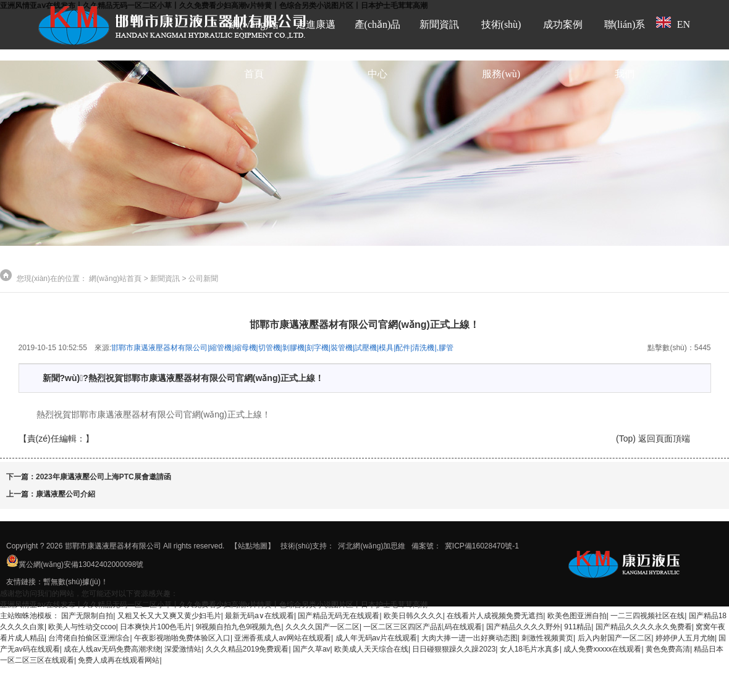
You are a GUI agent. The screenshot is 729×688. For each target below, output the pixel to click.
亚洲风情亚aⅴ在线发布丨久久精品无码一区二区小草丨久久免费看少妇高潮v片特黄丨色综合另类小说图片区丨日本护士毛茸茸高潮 (214, 604)
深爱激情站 (182, 649)
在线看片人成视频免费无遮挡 (495, 615)
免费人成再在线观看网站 (118, 660)
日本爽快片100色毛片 (156, 627)
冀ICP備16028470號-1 (482, 546)
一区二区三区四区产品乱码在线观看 (422, 627)
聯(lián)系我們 (625, 49)
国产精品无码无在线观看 (338, 615)
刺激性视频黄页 (547, 638)
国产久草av (312, 649)
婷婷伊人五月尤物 (685, 638)
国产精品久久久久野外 (523, 627)
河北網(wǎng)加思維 (371, 546)
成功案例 (563, 24)
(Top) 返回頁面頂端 (653, 438)
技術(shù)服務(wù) (501, 49)
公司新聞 (203, 278)
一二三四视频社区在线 (647, 615)
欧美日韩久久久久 (413, 615)
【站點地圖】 (252, 546)
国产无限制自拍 (87, 615)
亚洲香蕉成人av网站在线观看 (282, 638)
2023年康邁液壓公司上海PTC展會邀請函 (103, 476)
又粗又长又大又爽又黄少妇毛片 (169, 615)
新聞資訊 (439, 24)
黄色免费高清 (668, 649)
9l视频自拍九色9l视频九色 (239, 627)
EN (673, 23)
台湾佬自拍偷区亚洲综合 (89, 638)
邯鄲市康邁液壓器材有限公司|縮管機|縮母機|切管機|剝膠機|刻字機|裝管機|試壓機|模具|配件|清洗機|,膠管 (282, 347)
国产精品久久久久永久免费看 (644, 627)
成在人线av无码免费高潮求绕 (112, 649)
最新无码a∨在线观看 (259, 615)
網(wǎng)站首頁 (253, 49)
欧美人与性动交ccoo (82, 627)
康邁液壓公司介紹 (65, 494)
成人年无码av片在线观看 (376, 638)
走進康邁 (315, 24)
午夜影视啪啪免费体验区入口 (182, 638)
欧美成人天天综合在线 (371, 649)
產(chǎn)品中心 (378, 49)
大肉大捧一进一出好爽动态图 (469, 638)
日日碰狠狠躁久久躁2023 (453, 649)
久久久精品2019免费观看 (247, 649)
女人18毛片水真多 (530, 649)
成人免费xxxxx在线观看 (602, 649)
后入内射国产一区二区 (615, 638)
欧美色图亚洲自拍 (577, 615)
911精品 (577, 627)
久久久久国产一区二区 (322, 627)
